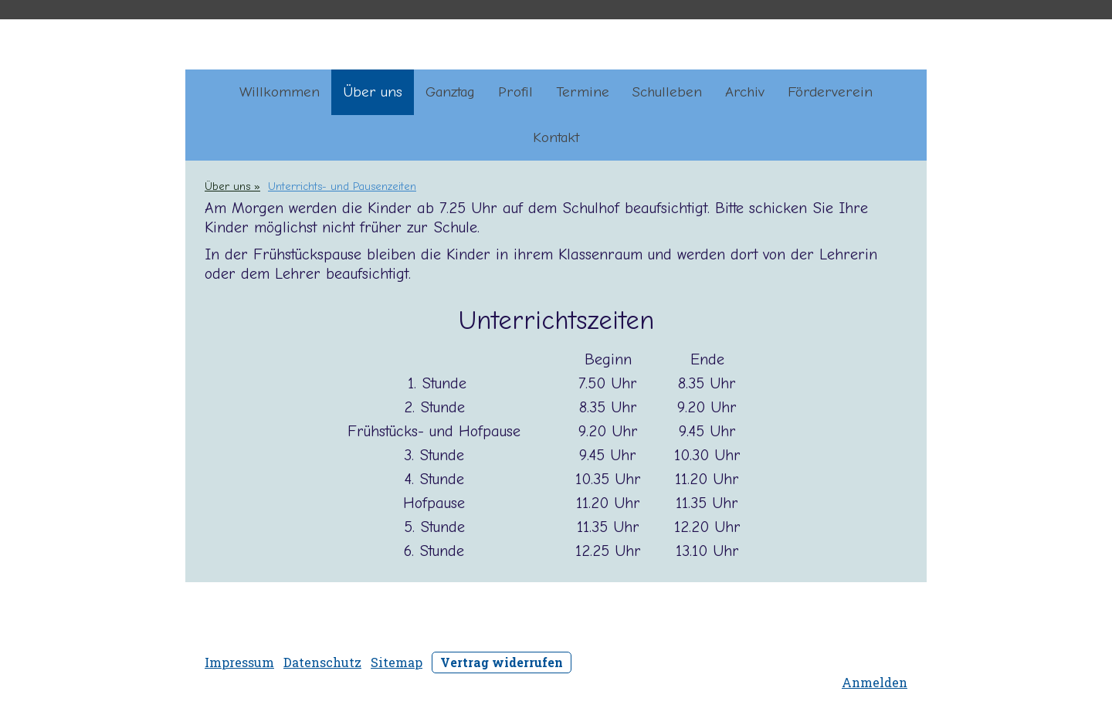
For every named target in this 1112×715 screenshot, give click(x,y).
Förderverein (830, 91)
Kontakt (556, 137)
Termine (582, 91)
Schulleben (667, 91)
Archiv (744, 91)
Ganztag (450, 91)
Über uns (372, 91)
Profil (515, 91)
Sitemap (396, 662)
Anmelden (874, 682)
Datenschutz (322, 662)
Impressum (239, 662)
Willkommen (279, 91)
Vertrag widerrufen (501, 662)
